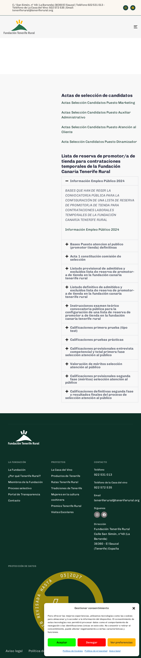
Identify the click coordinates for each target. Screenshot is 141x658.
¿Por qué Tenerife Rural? (24, 476)
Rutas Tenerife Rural (64, 482)
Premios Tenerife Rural (66, 506)
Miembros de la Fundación (25, 482)
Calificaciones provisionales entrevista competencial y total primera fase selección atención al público (99, 352)
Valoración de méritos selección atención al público (96, 365)
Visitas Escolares (62, 512)
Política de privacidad (96, 651)
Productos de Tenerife (65, 476)
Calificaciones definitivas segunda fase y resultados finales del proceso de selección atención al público (99, 394)
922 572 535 (56, 7)
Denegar (91, 642)
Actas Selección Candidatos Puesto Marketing (98, 103)
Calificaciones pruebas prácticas (96, 340)
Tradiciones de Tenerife (66, 488)
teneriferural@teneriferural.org (32, 10)
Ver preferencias (121, 642)
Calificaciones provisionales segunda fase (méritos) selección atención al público (98, 379)
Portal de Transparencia (24, 494)
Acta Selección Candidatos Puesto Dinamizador (99, 142)
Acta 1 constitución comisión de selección (95, 258)
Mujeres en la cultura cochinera (65, 497)
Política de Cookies (73, 651)
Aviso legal (115, 651)
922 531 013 (95, 5)
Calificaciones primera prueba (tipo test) (99, 329)
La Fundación (16, 469)
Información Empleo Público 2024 (97, 181)
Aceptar (62, 642)
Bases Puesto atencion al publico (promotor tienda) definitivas (96, 245)
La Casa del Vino (61, 469)
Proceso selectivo (20, 488)
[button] (134, 608)
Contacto (14, 500)
